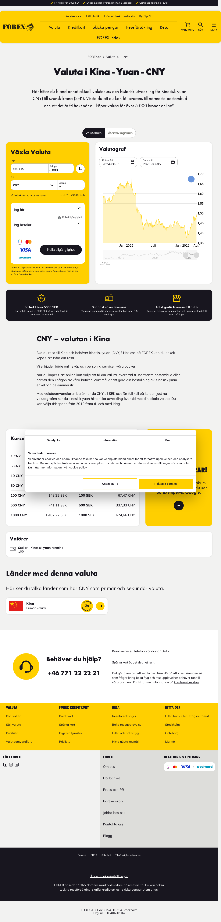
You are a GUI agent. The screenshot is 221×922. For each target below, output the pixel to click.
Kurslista (12, 733)
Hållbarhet (111, 778)
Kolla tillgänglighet (72, 217)
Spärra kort (67, 724)
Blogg (107, 836)
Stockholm (172, 724)
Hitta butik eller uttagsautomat (187, 716)
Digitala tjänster (70, 733)
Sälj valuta (13, 724)
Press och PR (113, 789)
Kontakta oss (113, 824)
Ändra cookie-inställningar (109, 876)
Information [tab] (111, 440)
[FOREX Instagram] (11, 765)
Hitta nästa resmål (125, 741)
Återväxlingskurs (120, 133)
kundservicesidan (186, 682)
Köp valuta (13, 716)
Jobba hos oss (114, 813)
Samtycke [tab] (53, 440)
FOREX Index (108, 39)
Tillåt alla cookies (165, 483)
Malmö (170, 741)
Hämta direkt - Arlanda (119, 17)
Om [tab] (167, 440)
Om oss (109, 766)
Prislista (64, 741)
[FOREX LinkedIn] (16, 765)
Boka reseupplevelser (127, 724)
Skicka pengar (106, 28)
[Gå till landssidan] (100, 606)
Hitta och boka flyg (125, 733)
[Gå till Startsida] (18, 28)
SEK (18, 168)
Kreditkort (76, 28)
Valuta (54, 28)
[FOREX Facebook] (5, 765)
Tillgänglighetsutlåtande (128, 855)
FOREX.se (94, 57)
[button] (145, 17)
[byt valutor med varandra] (80, 168)
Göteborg (172, 733)
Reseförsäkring (139, 28)
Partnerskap (113, 801)
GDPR (94, 855)
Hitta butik (93, 17)
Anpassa (110, 483)
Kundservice (74, 17)
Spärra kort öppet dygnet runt (133, 662)
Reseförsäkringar (124, 716)
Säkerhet (106, 855)
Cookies (82, 855)
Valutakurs (94, 133)
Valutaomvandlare (19, 741)
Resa (164, 28)
